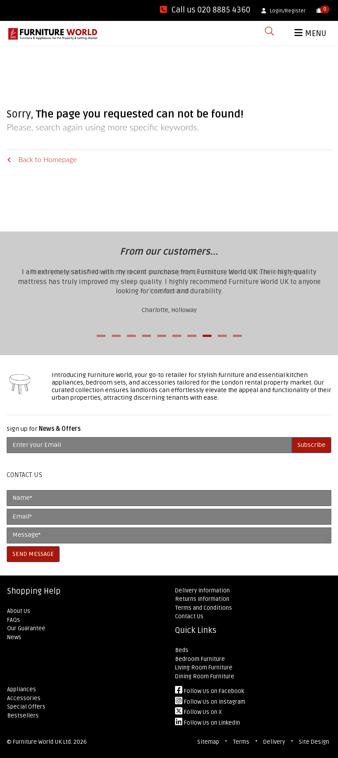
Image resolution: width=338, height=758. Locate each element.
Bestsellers (23, 715)
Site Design (314, 742)
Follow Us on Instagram (210, 701)
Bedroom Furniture (200, 659)
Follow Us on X (198, 712)
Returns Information (202, 599)
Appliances (21, 689)
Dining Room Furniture (204, 676)
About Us (18, 611)
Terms (241, 742)
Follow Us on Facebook (209, 691)
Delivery (274, 742)
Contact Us (189, 616)
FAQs (13, 620)
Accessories (24, 698)
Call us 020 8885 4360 (205, 10)
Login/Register (283, 11)
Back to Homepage (42, 159)
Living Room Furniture (203, 667)
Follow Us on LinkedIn (207, 722)
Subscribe (311, 445)
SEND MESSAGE (33, 554)
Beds (181, 650)
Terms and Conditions (203, 608)
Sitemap (208, 742)
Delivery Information (202, 590)
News (14, 637)
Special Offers (26, 706)
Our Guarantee (26, 628)
